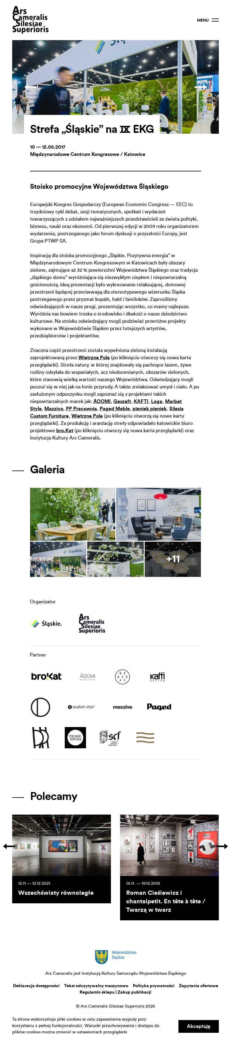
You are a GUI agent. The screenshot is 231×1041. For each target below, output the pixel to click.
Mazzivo (53, 408)
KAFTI (141, 401)
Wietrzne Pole (94, 357)
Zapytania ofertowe (198, 986)
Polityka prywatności (153, 986)
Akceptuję (198, 1026)
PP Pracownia (81, 408)
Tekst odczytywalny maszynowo (96, 986)
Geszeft (122, 401)
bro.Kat (64, 430)
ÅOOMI (102, 401)
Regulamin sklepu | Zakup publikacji (115, 992)
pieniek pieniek (150, 408)
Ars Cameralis (30, 20)
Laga (156, 401)
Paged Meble (115, 408)
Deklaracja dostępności (36, 986)
